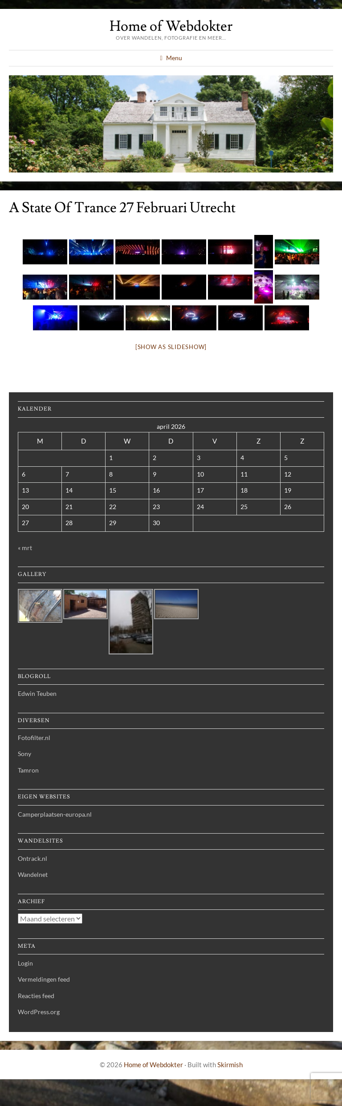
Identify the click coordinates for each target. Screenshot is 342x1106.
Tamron (28, 770)
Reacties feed (36, 995)
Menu (174, 58)
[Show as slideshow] (171, 346)
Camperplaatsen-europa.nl (55, 814)
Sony (24, 753)
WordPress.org (39, 1012)
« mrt (25, 547)
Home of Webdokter (171, 26)
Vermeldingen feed (44, 979)
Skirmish (230, 1065)
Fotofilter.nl (34, 737)
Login (25, 963)
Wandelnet (33, 874)
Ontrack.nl (32, 858)
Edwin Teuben (37, 693)
